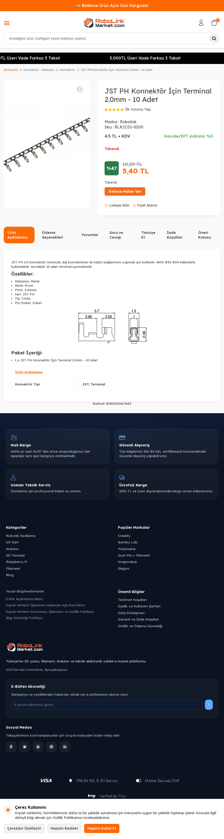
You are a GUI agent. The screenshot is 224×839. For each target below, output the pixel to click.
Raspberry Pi (16, 561)
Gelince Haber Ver (125, 191)
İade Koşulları (175, 235)
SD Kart (12, 542)
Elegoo (123, 568)
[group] (47, 143)
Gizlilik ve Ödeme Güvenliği (140, 626)
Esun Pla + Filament (134, 555)
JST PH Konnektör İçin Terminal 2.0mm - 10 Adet (116, 70)
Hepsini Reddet (64, 828)
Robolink (128, 121)
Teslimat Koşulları (132, 599)
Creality (124, 535)
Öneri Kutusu (204, 235)
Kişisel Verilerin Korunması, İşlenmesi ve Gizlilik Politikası (50, 612)
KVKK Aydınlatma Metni (24, 599)
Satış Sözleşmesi (131, 613)
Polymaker (127, 549)
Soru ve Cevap (116, 235)
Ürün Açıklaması (17, 235)
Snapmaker (127, 561)
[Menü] (6, 23)
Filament (13, 568)
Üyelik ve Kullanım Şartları (139, 606)
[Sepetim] (214, 23)
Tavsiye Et (148, 235)
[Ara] (214, 38)
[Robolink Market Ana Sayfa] (112, 647)
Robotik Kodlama (20, 535)
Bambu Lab (128, 542)
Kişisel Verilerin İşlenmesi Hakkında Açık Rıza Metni (45, 605)
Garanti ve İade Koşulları (138, 619)
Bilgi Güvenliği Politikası (24, 618)
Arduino (12, 549)
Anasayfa (11, 70)
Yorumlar (89, 235)
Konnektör (67, 70)
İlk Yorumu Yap (138, 109)
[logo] (104, 23)
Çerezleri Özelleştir (24, 828)
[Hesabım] (201, 23)
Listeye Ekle (117, 205)
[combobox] (112, 38)
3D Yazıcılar (15, 555)
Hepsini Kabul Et (101, 828)
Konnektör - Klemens (39, 70)
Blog (10, 575)
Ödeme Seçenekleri (52, 235)
